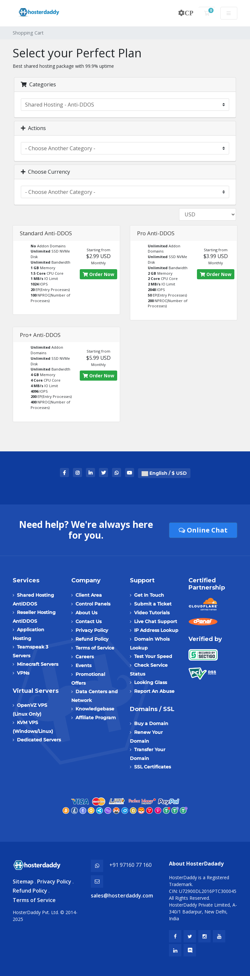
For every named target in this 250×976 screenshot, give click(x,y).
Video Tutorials (152, 613)
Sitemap (23, 881)
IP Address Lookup (156, 630)
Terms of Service (95, 648)
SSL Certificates (152, 767)
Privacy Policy (92, 630)
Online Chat (203, 530)
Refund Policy (92, 639)
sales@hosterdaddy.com (122, 895)
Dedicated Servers (39, 740)
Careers (85, 657)
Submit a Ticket (153, 604)
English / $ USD (164, 473)
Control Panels (93, 604)
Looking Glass (150, 682)
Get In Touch (149, 595)
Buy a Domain (151, 723)
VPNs (23, 673)
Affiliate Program (96, 718)
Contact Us (89, 621)
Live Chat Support (155, 621)
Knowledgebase (95, 709)
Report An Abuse (154, 691)
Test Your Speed (153, 656)
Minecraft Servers (37, 664)
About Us (86, 613)
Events (83, 665)
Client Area (89, 595)
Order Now (98, 274)
